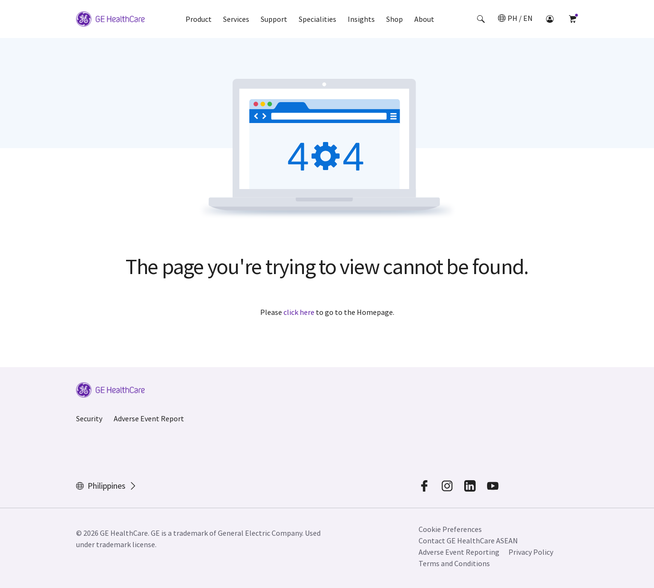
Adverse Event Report (149, 418)
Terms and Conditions (454, 563)
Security (89, 418)
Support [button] (274, 19)
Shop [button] (394, 19)
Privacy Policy (530, 552)
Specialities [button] (317, 19)
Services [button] (236, 19)
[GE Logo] (110, 20)
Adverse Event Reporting (459, 552)
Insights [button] (361, 19)
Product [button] (198, 19)
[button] (481, 19)
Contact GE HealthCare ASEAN (468, 540)
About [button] (424, 19)
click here (298, 312)
